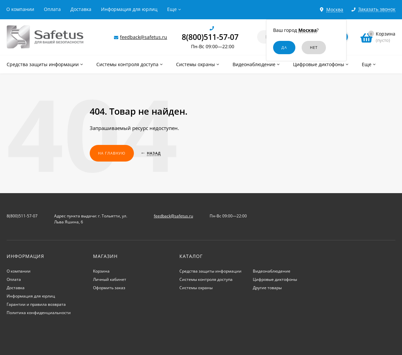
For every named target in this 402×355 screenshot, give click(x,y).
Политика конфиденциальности (39, 312)
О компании (20, 9)
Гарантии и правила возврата (36, 304)
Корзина (101, 271)
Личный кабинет (109, 279)
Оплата (52, 9)
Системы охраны (196, 288)
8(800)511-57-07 (210, 37)
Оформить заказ (109, 288)
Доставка (80, 9)
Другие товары (267, 288)
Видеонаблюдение (271, 271)
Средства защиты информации (210, 271)
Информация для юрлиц (129, 9)
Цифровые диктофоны (275, 279)
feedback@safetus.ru (143, 37)
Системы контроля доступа (206, 279)
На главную (112, 153)
